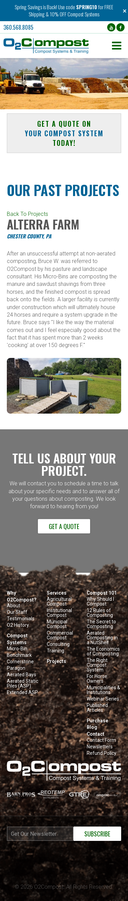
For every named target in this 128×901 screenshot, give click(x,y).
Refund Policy (101, 753)
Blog (92, 727)
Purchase (97, 720)
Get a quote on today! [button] (64, 133)
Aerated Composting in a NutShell (102, 637)
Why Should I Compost (100, 602)
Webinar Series (103, 699)
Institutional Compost (59, 613)
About (13, 605)
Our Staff (17, 612)
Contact (95, 734)
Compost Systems (17, 639)
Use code (67, 7)
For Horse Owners (97, 679)
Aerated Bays (21, 674)
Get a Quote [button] (64, 526)
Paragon (16, 668)
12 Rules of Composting (100, 613)
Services (57, 593)
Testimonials (20, 618)
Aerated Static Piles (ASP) (22, 684)
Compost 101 (102, 593)
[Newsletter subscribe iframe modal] (64, 852)
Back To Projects (27, 214)
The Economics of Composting (103, 651)
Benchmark (19, 655)
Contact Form (101, 740)
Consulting (58, 644)
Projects (56, 661)
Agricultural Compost (59, 602)
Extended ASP (22, 692)
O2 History (18, 625)
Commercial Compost (60, 635)
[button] (56, 46)
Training (55, 650)
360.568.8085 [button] (18, 27)
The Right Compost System (97, 665)
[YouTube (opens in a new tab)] (111, 27)
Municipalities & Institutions (103, 690)
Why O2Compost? (22, 596)
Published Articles (97, 708)
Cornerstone (20, 661)
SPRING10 (86, 7)
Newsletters (100, 746)
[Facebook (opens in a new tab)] (120, 27)
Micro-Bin (17, 648)
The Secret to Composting (101, 624)
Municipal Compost (57, 624)
